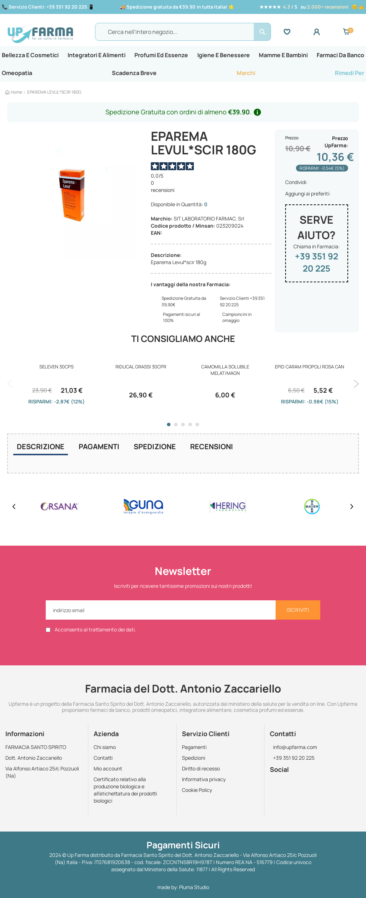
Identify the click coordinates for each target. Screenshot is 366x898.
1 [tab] (168, 427)
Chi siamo (105, 747)
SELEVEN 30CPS (56, 369)
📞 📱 (48, 7)
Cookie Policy (197, 790)
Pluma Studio (194, 887)
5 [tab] (197, 427)
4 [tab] (190, 427)
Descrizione (40, 449)
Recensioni (211, 449)
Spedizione (155, 449)
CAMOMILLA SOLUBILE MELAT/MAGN (225, 372)
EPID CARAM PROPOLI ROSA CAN (309, 369)
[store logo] (49, 33)
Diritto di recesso (201, 768)
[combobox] (183, 33)
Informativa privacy (204, 779)
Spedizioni (193, 758)
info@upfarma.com (293, 747)
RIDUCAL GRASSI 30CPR (140, 369)
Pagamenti (99, 449)
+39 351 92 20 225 (316, 265)
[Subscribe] (298, 610)
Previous (10, 386)
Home (16, 94)
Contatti (103, 758)
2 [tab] (176, 427)
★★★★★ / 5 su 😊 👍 (311, 7)
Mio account (108, 768)
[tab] (40, 450)
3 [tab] (183, 427)
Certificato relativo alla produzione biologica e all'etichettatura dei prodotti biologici (125, 790)
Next (356, 386)
